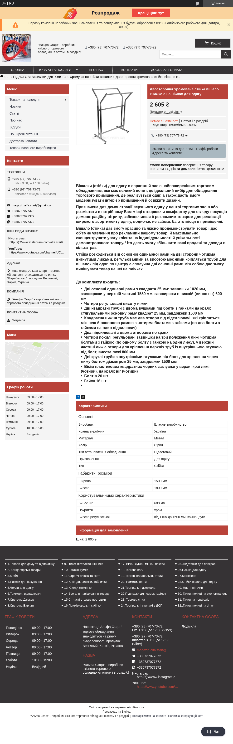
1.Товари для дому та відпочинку (31, 564)
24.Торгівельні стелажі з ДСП (142, 605)
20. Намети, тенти (134, 582)
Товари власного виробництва (33, 148)
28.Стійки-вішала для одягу (197, 582)
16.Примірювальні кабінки (82, 605)
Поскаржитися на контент (149, 716)
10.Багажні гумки (76, 570)
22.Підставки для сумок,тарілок (143, 593)
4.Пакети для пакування (24, 582)
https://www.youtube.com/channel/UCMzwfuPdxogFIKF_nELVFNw (37, 252)
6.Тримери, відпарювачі (24, 593)
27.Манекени (187, 576)
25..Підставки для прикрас (197, 564)
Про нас (96, 70)
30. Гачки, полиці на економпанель (203, 593)
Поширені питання (24, 134)
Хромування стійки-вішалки (91, 77)
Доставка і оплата (166, 70)
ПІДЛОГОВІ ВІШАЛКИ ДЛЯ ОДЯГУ (40, 77)
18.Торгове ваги (132, 570)
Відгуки (15, 127)
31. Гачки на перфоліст (194, 599)
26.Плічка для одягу (192, 570)
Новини (15, 106)
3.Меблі (12, 576)
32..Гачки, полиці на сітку (196, 605)
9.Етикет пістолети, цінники (83, 564)
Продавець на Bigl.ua (116, 711)
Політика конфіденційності (185, 716)
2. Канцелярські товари (23, 570)
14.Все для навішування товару (87, 593)
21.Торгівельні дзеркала (138, 587)
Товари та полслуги (24, 100)
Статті (14, 113)
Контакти (129, 70)
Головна (17, 70)
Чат (213, 731)
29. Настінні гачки (190, 587)
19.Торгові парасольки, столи (142, 576)
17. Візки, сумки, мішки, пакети (143, 564)
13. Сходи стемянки (78, 587)
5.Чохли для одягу (20, 587)
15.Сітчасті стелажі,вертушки (85, 599)
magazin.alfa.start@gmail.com (32, 205)
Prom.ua (138, 707)
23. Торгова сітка (133, 599)
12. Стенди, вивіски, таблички (85, 582)
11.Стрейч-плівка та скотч (82, 576)
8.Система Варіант (20, 605)
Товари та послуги (55, 70)
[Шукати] (226, 54)
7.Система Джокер (20, 599)
